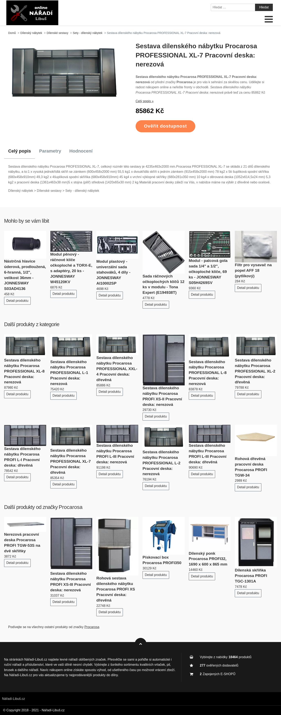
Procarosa (71, 507)
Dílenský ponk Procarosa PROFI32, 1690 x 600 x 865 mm (208, 559)
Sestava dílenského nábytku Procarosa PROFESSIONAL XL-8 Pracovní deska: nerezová (24, 371)
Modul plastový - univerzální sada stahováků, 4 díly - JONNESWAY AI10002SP (113, 272)
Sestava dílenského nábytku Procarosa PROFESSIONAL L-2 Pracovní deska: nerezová (161, 463)
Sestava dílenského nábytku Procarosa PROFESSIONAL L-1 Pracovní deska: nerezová (69, 373)
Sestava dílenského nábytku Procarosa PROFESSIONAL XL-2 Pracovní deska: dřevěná (255, 371)
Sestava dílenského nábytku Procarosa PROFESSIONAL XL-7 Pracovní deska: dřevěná (70, 461)
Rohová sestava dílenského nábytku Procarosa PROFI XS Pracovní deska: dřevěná (115, 589)
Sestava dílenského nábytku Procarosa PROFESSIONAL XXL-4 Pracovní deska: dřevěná (116, 369)
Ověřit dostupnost (165, 126)
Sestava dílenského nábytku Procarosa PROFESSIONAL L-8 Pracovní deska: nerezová (208, 373)
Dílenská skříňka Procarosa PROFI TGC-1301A (251, 575)
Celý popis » (145, 101)
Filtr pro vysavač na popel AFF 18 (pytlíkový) (253, 270)
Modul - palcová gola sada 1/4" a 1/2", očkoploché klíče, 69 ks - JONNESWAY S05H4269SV (208, 271)
